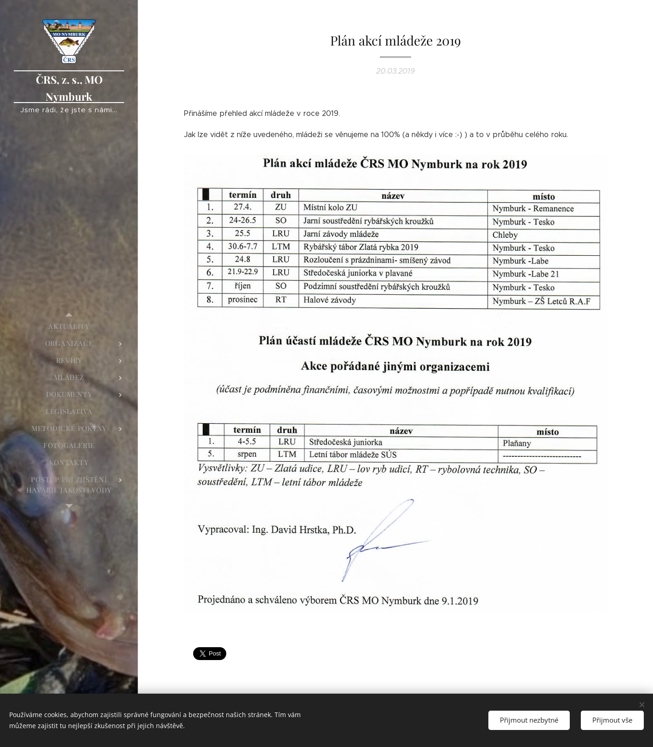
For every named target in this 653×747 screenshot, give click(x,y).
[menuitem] (69, 326)
